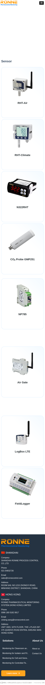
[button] (41, 3)
